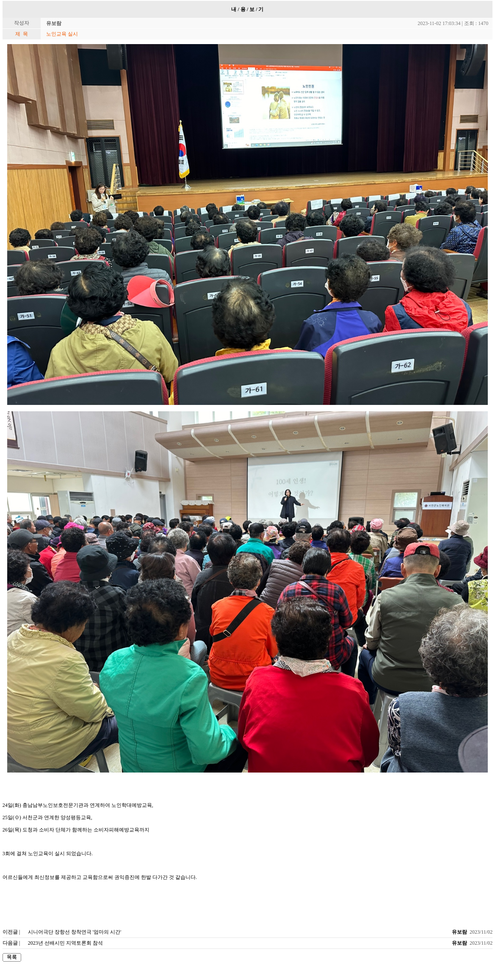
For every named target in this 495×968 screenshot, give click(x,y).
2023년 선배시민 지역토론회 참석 (65, 943)
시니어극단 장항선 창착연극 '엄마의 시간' (74, 932)
